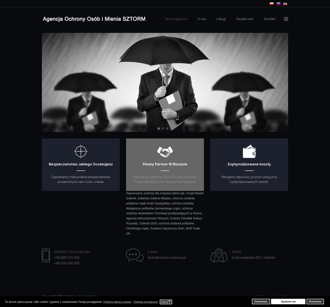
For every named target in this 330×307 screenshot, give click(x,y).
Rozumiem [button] (315, 301)
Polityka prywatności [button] (145, 301)
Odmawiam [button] (260, 301)
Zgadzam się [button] (288, 301)
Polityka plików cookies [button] (117, 301)
